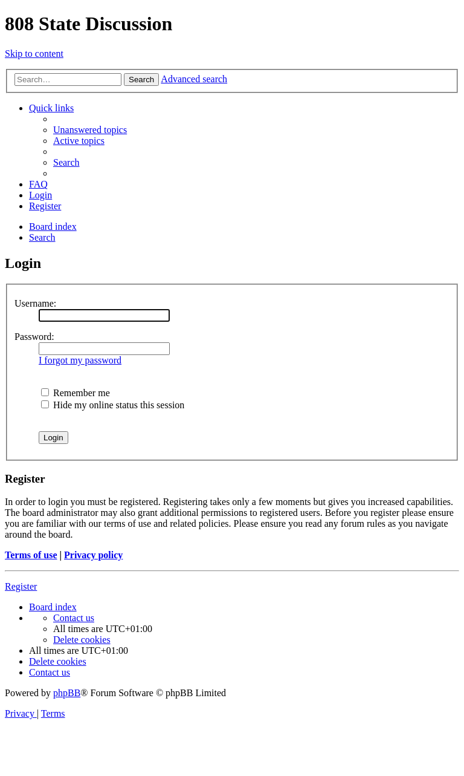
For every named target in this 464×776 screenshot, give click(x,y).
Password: (34, 336)
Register (21, 586)
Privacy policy (93, 555)
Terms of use (31, 555)
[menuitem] (90, 130)
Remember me (75, 393)
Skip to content (34, 53)
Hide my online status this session (112, 405)
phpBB (66, 693)
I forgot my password (80, 360)
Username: (35, 303)
